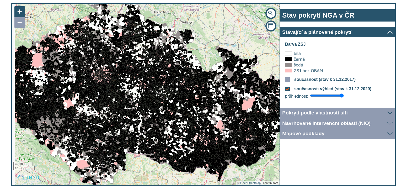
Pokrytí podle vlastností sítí (315, 113)
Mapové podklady (303, 133)
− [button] (19, 22)
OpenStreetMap (250, 183)
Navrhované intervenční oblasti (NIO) (326, 123)
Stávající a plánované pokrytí (316, 32)
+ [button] (19, 11)
